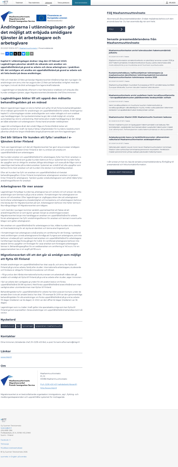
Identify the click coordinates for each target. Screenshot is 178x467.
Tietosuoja (5, 444)
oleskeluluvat (8, 326)
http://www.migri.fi (48, 388)
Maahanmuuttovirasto (28, 48)
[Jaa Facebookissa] (7, 54)
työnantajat (27, 326)
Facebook (5, 440)
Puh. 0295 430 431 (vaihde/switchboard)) (58, 384)
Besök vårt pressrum (120, 172)
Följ (116, 29)
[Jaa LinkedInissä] (11, 54)
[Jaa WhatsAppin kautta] (27, 54)
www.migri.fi (6, 357)
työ (18, 326)
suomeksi (4, 457)
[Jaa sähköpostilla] (31, 54)
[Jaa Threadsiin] (19, 54)
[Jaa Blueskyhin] (23, 54)
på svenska (22, 457)
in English (13, 457)
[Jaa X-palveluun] (15, 54)
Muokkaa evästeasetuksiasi (11, 448)
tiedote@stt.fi (6, 428)
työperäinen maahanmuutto (49, 326)
